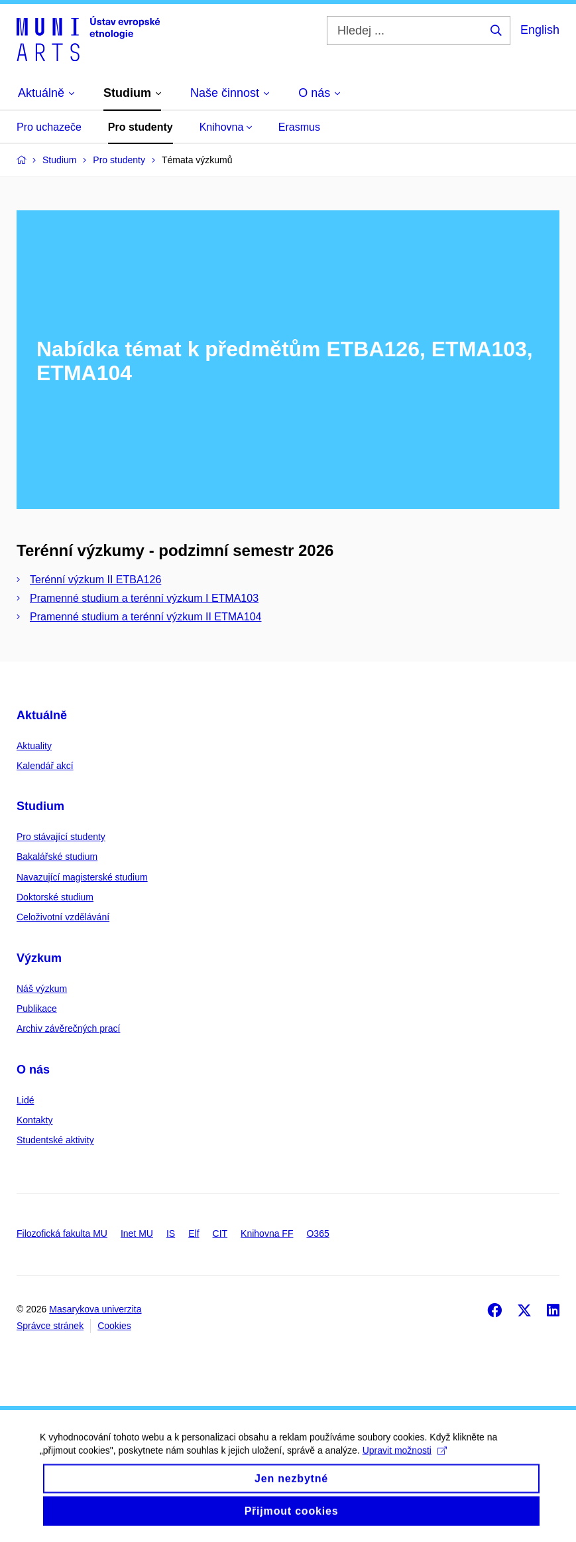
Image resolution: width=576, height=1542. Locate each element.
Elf (193, 1233)
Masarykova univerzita (95, 1309)
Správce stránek (50, 1325)
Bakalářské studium (57, 856)
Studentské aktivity (55, 1140)
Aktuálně (42, 715)
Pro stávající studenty (61, 836)
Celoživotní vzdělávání (63, 917)
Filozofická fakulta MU (62, 1233)
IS (170, 1233)
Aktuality (34, 745)
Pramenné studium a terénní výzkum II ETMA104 (145, 616)
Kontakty (34, 1120)
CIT (220, 1233)
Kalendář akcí (45, 765)
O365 (317, 1233)
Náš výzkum (42, 988)
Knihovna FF (267, 1233)
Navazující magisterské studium (82, 877)
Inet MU (137, 1233)
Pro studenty (140, 127)
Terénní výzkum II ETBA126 (95, 579)
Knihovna (226, 127)
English (539, 29)
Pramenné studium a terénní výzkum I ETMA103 (144, 598)
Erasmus (299, 127)
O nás (33, 1069)
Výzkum (39, 958)
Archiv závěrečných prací (68, 1028)
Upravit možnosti (405, 1461)
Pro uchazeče (49, 127)
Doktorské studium (55, 897)
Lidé (25, 1100)
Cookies (114, 1325)
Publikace (37, 1008)
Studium (40, 806)
